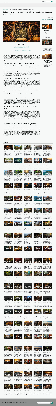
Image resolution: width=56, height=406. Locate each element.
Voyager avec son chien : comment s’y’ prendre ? (8, 225)
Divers (7, 9)
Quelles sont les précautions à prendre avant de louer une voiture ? (47, 32)
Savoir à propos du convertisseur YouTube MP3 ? (48, 313)
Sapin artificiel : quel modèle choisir (18, 313)
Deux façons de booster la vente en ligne (48, 388)
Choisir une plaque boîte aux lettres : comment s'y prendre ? (47, 47)
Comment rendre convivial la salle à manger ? (48, 237)
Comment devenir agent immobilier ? (48, 262)
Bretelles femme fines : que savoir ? (18, 187)
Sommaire (21, 44)
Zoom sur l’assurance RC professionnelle (38, 262)
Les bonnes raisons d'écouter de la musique (8, 237)
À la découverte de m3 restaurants (8, 388)
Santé (14, 402)
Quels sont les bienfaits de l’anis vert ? (8, 275)
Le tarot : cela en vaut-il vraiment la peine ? (38, 288)
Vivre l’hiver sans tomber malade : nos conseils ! (38, 325)
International (9, 402)
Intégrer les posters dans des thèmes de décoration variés (21, 50)
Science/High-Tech (20, 402)
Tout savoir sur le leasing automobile (18, 376)
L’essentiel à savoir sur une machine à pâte (38, 275)
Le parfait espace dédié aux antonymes (38, 363)
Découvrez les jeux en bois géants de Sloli (28, 288)
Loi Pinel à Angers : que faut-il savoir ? (8, 338)
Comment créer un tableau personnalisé (38, 338)
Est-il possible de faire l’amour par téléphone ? (8, 300)
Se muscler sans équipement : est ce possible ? (28, 313)
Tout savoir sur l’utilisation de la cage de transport (47, 61)
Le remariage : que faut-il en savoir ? (38, 300)
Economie (4, 402)
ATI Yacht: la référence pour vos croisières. (38, 350)
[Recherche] (46, 1)
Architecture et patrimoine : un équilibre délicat (48, 162)
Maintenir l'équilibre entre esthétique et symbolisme (21, 51)
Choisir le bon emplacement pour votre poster (21, 47)
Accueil (4, 9)
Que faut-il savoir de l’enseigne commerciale (18, 225)
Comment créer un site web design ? (28, 300)
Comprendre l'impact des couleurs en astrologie (21, 46)
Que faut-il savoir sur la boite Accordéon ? (28, 363)
